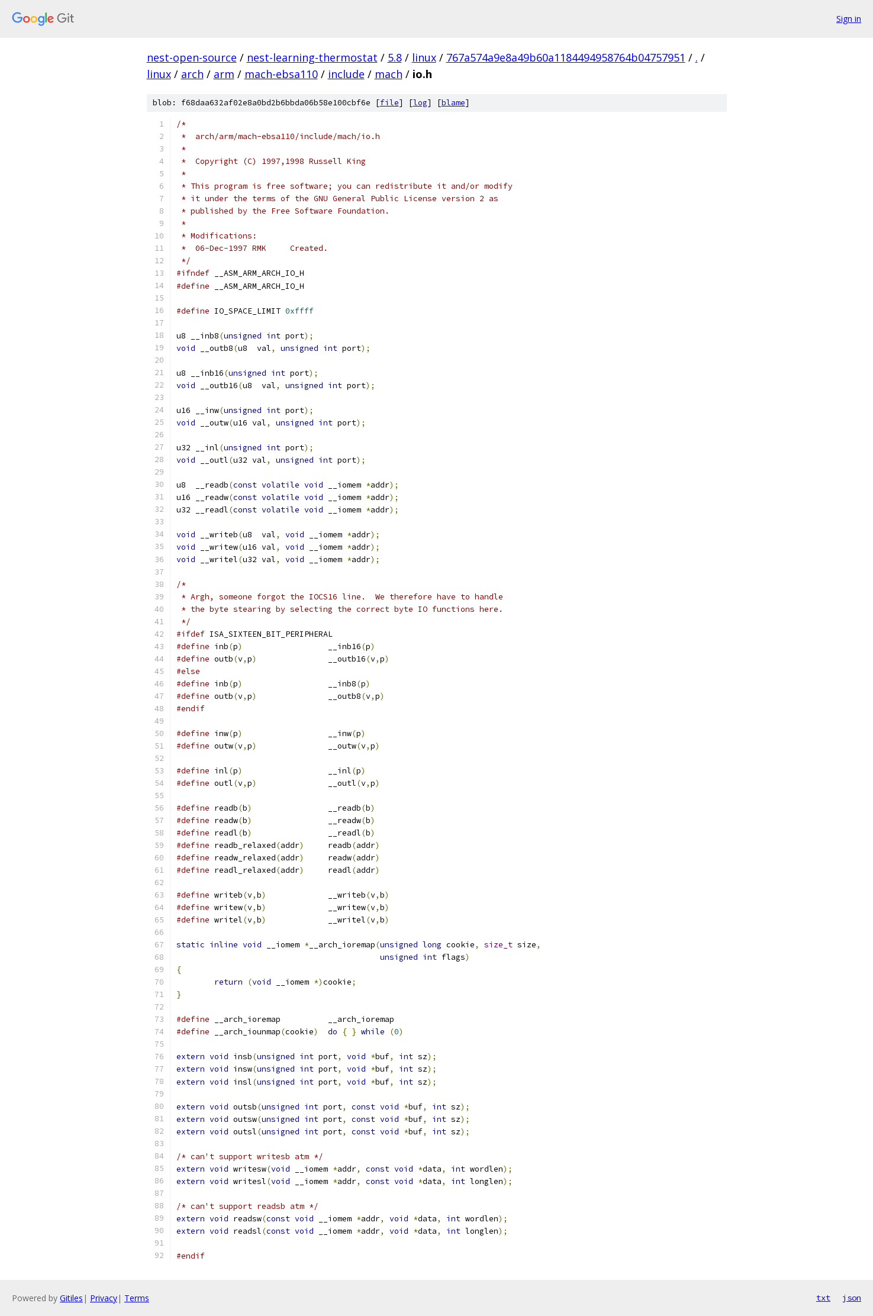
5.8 (395, 57)
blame (453, 103)
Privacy (103, 1298)
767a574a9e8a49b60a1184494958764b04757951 (565, 57)
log (420, 103)
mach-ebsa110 (281, 74)
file (389, 103)
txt (823, 1297)
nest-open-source (192, 57)
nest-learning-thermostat (312, 57)
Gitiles (71, 1298)
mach (388, 74)
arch (192, 74)
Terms (136, 1298)
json (851, 1297)
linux (424, 57)
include (346, 74)
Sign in (848, 18)
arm (224, 74)
